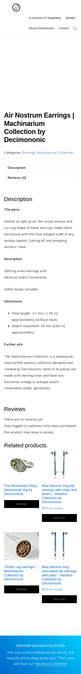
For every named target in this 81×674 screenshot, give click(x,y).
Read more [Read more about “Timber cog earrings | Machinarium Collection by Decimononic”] (21, 589)
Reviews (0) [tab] (17, 177)
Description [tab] (17, 167)
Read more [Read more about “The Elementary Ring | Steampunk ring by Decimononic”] (21, 504)
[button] (74, 28)
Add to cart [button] (59, 517)
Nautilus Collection (51, 663)
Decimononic (16, 7)
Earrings (28, 152)
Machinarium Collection (54, 152)
